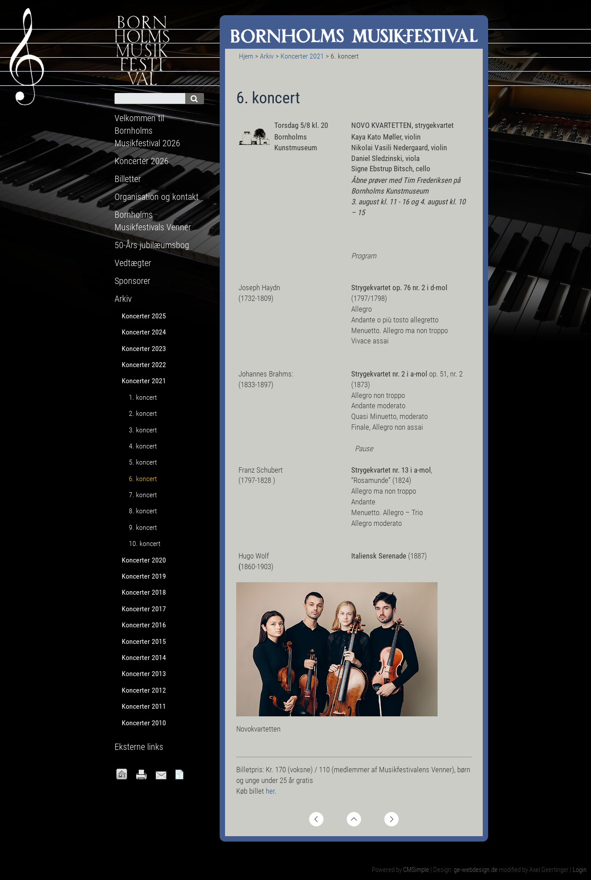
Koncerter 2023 (144, 348)
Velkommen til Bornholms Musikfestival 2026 (147, 130)
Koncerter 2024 (144, 332)
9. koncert (143, 527)
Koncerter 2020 (144, 560)
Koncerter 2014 (144, 657)
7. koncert (143, 495)
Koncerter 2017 (144, 609)
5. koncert (143, 462)
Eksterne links (139, 746)
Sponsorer (132, 280)
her (270, 791)
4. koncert (143, 446)
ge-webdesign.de (475, 870)
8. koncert (143, 511)
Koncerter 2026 (142, 161)
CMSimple (416, 870)
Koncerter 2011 (144, 706)
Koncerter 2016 (144, 625)
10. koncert (145, 543)
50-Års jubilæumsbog (152, 245)
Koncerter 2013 (144, 673)
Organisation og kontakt (157, 196)
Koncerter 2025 (144, 316)
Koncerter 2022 (144, 364)
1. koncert (143, 397)
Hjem (246, 56)
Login (580, 870)
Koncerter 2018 (144, 592)
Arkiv (267, 56)
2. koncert (143, 413)
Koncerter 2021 (302, 56)
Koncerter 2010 (144, 723)
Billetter (128, 178)
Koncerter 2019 (144, 576)
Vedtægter (133, 263)
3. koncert (143, 430)
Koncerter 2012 (144, 690)
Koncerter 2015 (144, 641)
